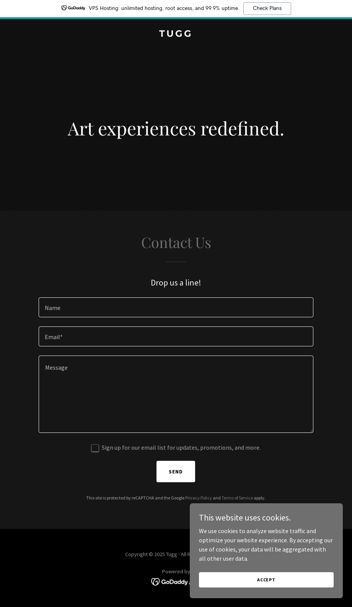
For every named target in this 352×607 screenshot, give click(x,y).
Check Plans (267, 8)
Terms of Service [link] (237, 498)
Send (176, 471)
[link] (176, 34)
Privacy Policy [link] (198, 498)
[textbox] (176, 307)
